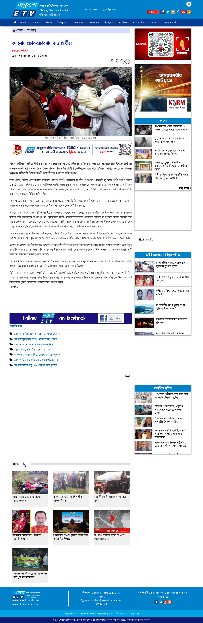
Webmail (101, 604)
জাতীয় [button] (24, 22)
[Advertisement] (71, 423)
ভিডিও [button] (155, 22)
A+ (127, 61)
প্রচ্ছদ (18, 30)
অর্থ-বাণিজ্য (94, 22)
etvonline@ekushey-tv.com (105, 600)
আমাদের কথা (70, 613)
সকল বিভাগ (171, 22)
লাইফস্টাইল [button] (140, 22)
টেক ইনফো (121, 613)
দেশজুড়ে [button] (62, 22)
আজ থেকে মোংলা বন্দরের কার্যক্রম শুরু (33, 344)
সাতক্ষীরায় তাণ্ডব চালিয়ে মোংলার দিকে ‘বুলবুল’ (37, 355)
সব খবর (185, 188)
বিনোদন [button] (124, 22)
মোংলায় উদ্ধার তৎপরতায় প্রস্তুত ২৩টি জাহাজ (36, 360)
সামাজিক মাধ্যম (105, 613)
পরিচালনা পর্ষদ (87, 613)
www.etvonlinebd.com (25, 600)
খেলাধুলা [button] (109, 22)
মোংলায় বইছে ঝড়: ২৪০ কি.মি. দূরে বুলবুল (36, 365)
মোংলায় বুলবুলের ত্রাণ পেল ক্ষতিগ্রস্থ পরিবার (35, 339)
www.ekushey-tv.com (25, 604)
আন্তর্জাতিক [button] (78, 22)
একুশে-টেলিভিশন (84, 620)
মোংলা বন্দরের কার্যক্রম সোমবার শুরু (33, 349)
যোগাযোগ (134, 613)
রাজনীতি (37, 22)
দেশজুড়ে (31, 30)
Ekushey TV (145, 239)
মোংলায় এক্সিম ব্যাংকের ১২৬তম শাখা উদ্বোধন (37, 334)
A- (117, 61)
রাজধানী (49, 22)
